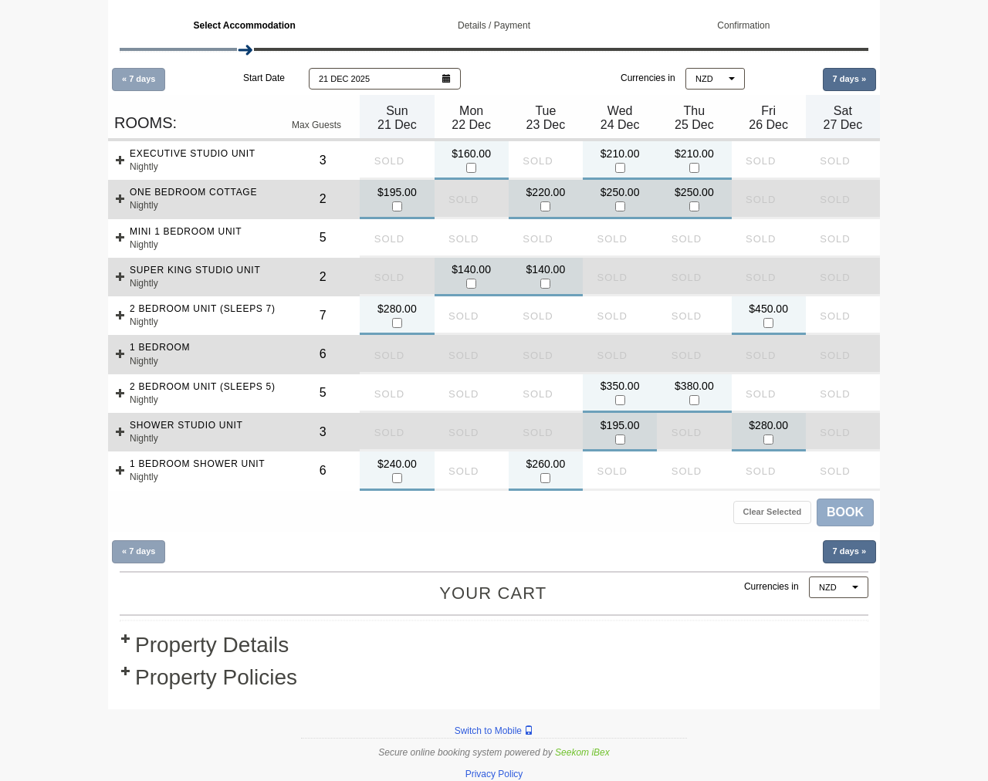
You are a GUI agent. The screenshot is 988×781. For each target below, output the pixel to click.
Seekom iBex (582, 752)
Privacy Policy (494, 774)
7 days (849, 78)
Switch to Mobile (494, 730)
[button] (385, 78)
